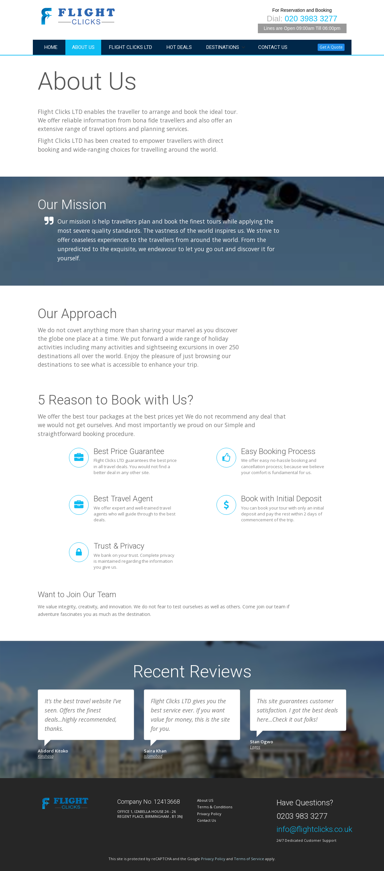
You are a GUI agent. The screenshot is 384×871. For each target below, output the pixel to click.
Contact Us (272, 47)
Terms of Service (249, 858)
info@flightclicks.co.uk (314, 829)
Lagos (255, 747)
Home (50, 47)
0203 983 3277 (302, 816)
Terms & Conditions (214, 806)
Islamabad (153, 756)
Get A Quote (331, 47)
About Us (83, 47)
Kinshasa (46, 756)
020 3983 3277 (311, 18)
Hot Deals (179, 47)
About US (205, 800)
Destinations (222, 47)
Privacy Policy (209, 813)
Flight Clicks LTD (130, 47)
